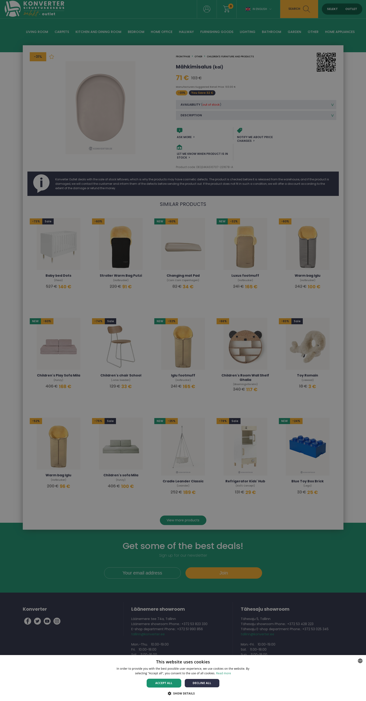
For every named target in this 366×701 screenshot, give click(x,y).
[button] (183, 693)
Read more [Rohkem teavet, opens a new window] (223, 673)
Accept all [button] (163, 683)
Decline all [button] (202, 683)
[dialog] (183, 350)
